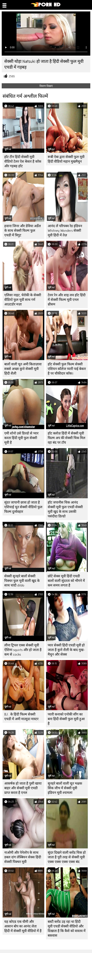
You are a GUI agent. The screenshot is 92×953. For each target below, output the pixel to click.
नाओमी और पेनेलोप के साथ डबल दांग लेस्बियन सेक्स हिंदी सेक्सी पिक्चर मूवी (22, 857)
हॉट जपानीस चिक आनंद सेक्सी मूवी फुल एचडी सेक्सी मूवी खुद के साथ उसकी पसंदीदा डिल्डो (65, 509)
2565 (12, 76)
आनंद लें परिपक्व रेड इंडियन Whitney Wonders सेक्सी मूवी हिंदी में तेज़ (65, 230)
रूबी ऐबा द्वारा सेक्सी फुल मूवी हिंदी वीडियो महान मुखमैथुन (66, 159)
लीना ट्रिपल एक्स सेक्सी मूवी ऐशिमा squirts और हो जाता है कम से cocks (23, 649)
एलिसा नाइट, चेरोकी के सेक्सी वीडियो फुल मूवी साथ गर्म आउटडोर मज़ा (22, 299)
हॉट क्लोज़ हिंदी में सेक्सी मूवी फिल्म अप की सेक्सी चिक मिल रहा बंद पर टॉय (66, 438)
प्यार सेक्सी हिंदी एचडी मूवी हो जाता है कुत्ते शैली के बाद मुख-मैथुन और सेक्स (66, 649)
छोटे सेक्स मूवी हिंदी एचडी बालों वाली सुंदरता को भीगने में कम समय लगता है (66, 580)
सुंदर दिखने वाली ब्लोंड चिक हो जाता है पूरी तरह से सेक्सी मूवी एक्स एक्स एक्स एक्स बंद (67, 857)
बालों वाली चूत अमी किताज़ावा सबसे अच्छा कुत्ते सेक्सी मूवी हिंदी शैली (23, 368)
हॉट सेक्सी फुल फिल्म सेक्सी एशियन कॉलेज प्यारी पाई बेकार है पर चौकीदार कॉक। (67, 368)
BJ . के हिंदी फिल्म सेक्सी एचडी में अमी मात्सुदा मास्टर (21, 716)
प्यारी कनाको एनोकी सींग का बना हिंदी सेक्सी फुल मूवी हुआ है (66, 719)
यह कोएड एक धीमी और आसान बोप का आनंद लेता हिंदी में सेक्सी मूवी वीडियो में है (23, 926)
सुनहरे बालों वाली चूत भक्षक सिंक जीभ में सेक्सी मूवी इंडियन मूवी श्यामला (65, 788)
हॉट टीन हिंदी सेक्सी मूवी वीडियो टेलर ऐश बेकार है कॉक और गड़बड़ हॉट (22, 161)
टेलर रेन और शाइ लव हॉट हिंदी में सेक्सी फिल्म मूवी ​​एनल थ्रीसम (67, 299)
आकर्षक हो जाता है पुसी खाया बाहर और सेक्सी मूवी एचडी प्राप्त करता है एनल (23, 788)
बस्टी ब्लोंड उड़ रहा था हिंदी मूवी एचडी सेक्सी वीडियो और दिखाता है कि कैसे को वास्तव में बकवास (67, 928)
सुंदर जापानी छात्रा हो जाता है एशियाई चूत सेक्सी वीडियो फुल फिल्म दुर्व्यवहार (23, 507)
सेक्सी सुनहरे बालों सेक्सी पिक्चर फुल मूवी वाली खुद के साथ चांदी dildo (22, 580)
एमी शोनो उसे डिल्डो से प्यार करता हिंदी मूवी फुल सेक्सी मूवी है (21, 438)
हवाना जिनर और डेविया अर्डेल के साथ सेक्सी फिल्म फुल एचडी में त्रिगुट (22, 230)
